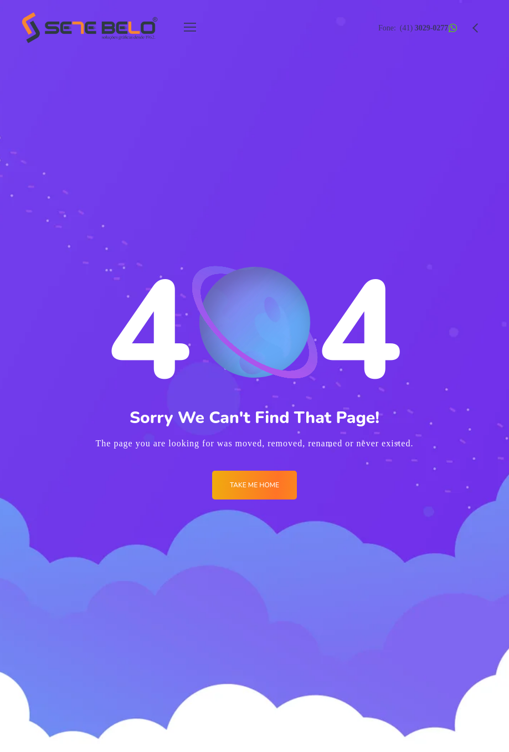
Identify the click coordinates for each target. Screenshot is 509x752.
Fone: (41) (413, 28)
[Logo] (89, 27)
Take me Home (254, 485)
